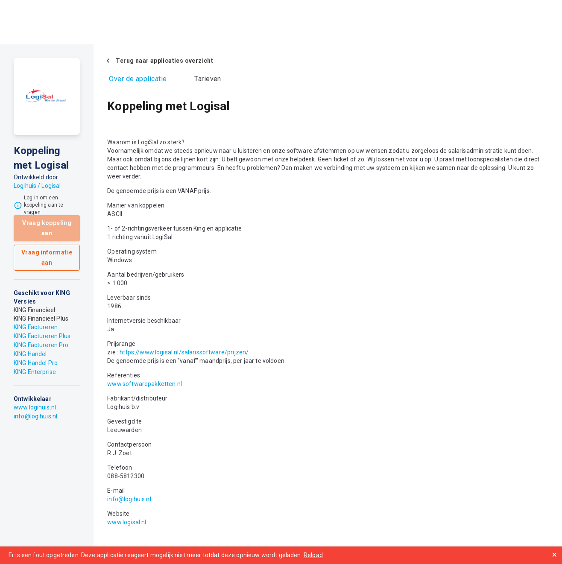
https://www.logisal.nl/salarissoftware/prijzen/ (184, 352)
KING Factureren (36, 327)
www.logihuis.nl (35, 407)
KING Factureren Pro (41, 345)
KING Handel (30, 354)
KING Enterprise (35, 371)
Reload (313, 555)
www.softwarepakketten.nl (144, 383)
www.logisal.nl (126, 522)
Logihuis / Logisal (37, 185)
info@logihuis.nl (35, 416)
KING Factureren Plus (42, 336)
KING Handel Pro (36, 362)
